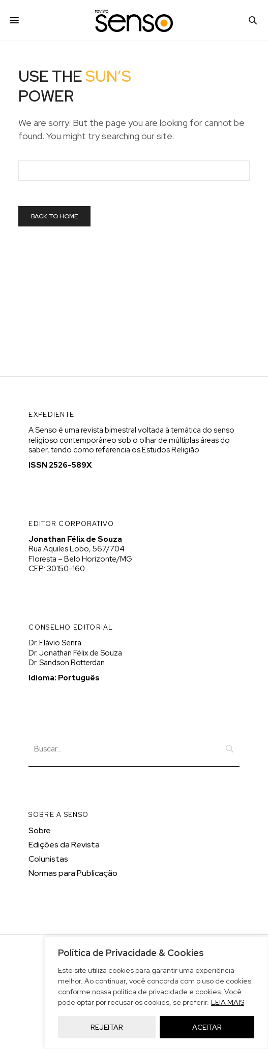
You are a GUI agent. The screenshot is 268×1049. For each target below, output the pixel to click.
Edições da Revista (64, 844)
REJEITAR (107, 1027)
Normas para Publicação (72, 873)
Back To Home (54, 216)
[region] (156, 992)
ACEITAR (207, 1027)
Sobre (39, 830)
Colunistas (48, 859)
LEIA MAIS (227, 1002)
